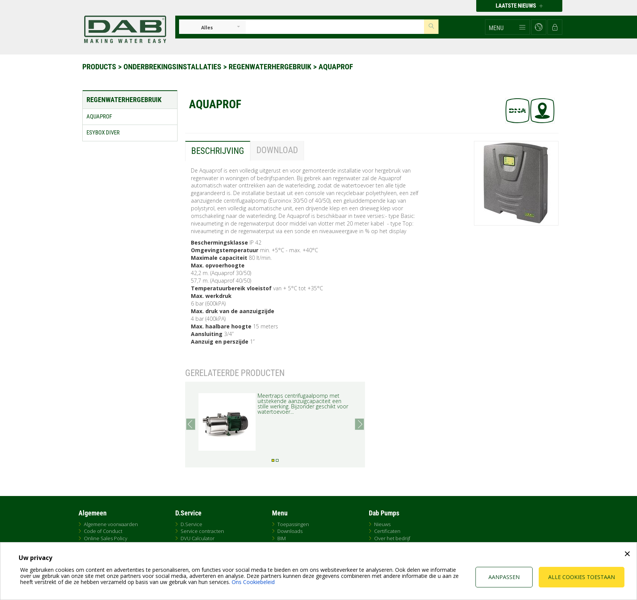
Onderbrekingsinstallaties (173, 66)
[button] (507, 27)
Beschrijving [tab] (217, 151)
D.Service (191, 524)
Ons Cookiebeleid (253, 582)
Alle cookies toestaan (581, 577)
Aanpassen (504, 577)
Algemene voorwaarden (111, 524)
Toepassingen (293, 524)
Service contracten (202, 531)
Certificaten (387, 531)
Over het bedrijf (392, 538)
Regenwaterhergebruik (271, 66)
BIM (281, 538)
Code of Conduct (103, 531)
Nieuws (382, 524)
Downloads (289, 531)
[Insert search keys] (335, 26)
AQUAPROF (335, 66)
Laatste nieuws (519, 5)
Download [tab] (277, 150)
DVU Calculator (197, 538)
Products (100, 66)
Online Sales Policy (105, 538)
